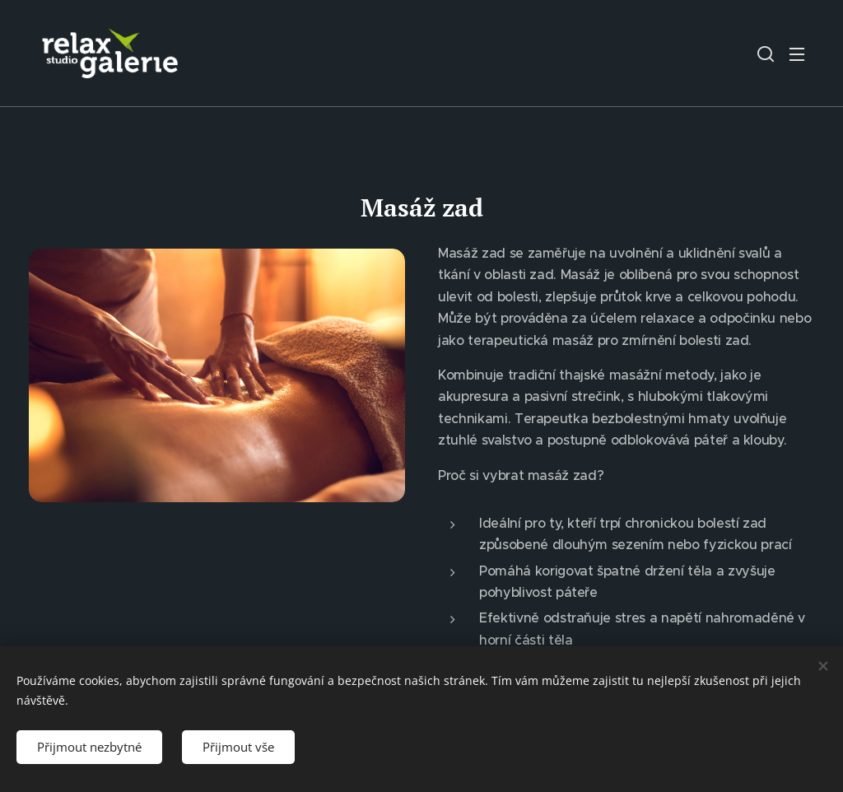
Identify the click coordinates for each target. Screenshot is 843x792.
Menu (796, 54)
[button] (765, 53)
